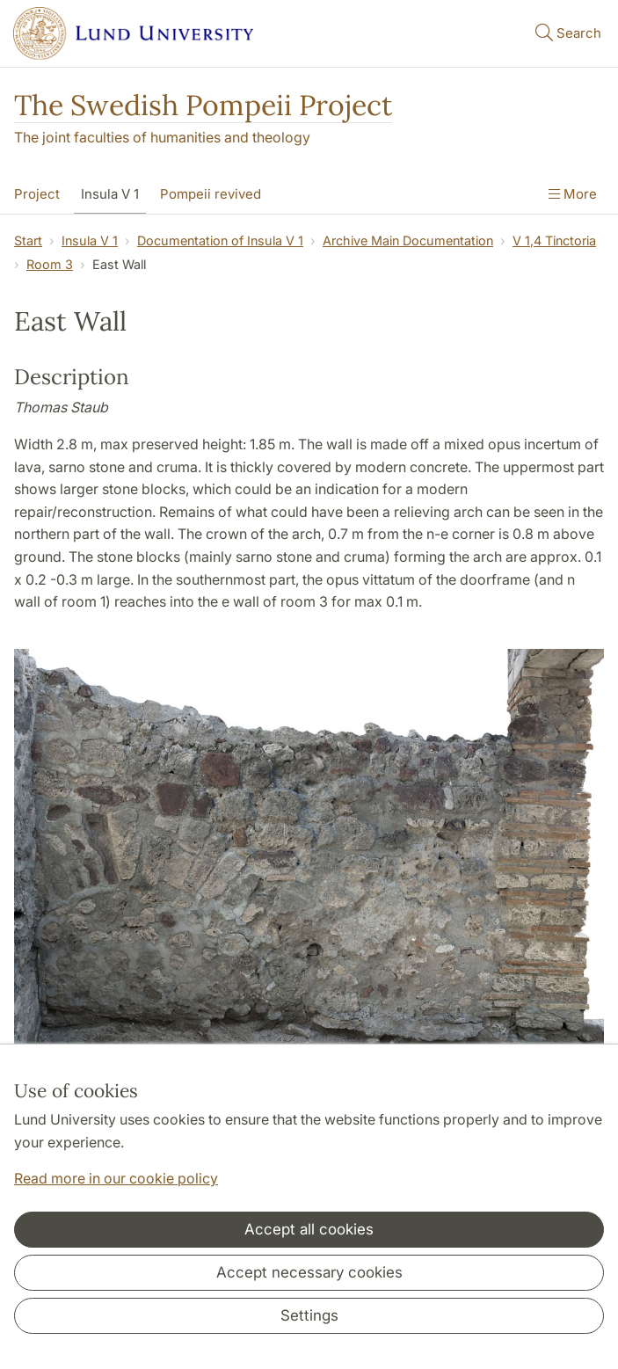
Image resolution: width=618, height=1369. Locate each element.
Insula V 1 (90, 240)
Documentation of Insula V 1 (220, 240)
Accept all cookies (309, 1229)
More (573, 194)
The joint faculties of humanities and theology (162, 137)
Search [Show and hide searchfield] (566, 32)
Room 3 (49, 264)
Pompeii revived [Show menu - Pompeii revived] (210, 194)
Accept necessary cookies (309, 1272)
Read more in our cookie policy (116, 1178)
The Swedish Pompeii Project (203, 105)
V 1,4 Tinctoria (554, 240)
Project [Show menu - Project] (37, 194)
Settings (309, 1315)
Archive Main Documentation (408, 240)
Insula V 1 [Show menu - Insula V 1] (110, 194)
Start (28, 240)
